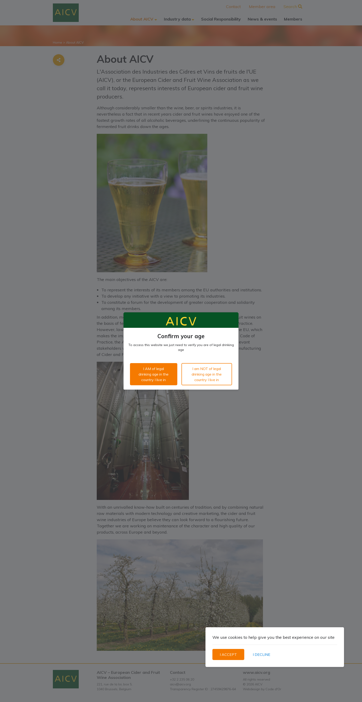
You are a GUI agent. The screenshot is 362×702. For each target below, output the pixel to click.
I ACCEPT (228, 654)
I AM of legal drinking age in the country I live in (154, 374)
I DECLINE (261, 654)
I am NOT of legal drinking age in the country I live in (207, 374)
